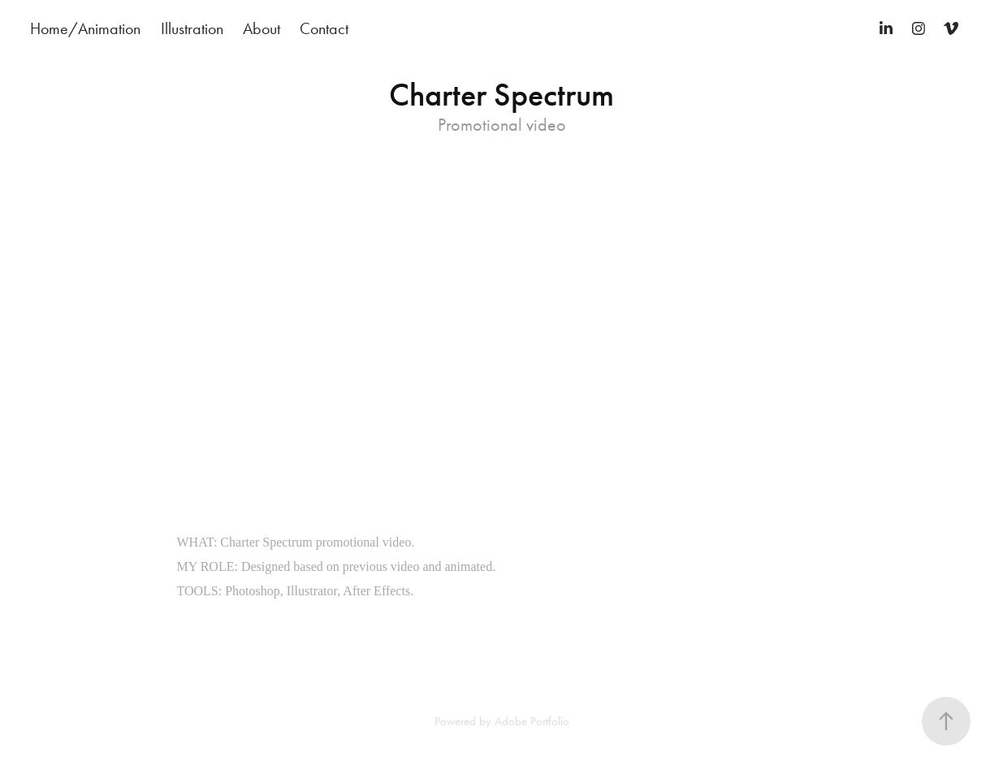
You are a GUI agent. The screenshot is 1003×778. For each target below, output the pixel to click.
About (261, 28)
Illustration (192, 28)
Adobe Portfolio (532, 721)
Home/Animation (85, 28)
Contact (324, 28)
